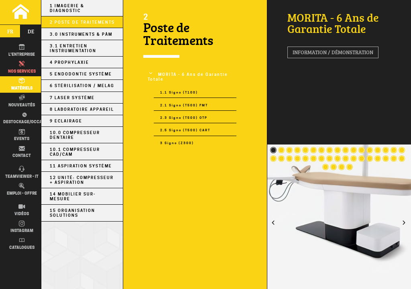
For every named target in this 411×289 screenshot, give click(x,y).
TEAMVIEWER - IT (22, 172)
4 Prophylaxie (69, 62)
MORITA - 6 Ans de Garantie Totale (188, 76)
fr (10, 31)
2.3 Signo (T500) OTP (184, 118)
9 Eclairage (66, 120)
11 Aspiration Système (81, 165)
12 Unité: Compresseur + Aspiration (82, 180)
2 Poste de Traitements (82, 22)
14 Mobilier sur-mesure (73, 196)
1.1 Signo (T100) (179, 92)
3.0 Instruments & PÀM (81, 34)
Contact (21, 152)
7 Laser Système (72, 97)
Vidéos (21, 210)
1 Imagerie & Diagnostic (67, 8)
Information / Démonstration (333, 52)
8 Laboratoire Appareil (82, 109)
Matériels (22, 84)
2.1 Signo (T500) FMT (184, 105)
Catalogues (22, 244)
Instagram (21, 227)
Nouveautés (21, 101)
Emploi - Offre (22, 189)
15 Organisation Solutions (72, 213)
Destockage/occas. (24, 118)
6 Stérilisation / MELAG (82, 85)
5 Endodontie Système (81, 73)
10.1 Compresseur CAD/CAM (75, 152)
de (31, 31)
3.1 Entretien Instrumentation (73, 48)
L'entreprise (21, 50)
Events (21, 135)
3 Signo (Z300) (177, 143)
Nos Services (22, 67)
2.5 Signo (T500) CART (185, 130)
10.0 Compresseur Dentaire (75, 135)
